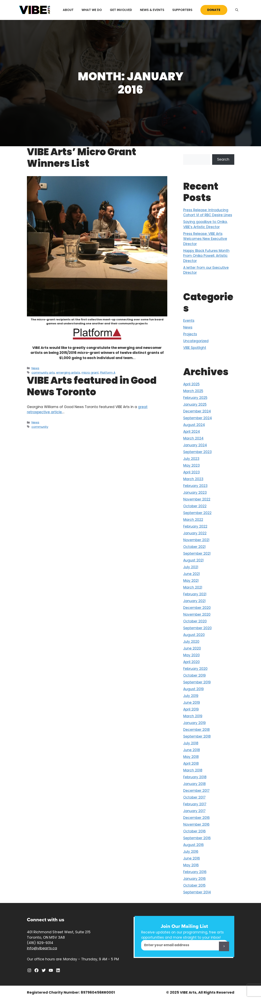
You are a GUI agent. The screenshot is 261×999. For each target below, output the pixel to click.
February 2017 (194, 804)
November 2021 (196, 540)
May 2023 (191, 465)
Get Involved (121, 10)
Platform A (107, 373)
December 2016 (196, 817)
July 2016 (190, 851)
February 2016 (195, 871)
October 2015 (194, 885)
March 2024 (193, 438)
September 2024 (197, 418)
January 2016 (194, 878)
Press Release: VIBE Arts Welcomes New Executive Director (205, 238)
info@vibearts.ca (42, 948)
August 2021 (193, 560)
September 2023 (197, 451)
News (35, 368)
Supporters (182, 10)
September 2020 (197, 628)
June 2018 (191, 750)
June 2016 (191, 858)
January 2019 (194, 722)
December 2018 (196, 729)
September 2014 (197, 892)
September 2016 (197, 838)
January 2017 (194, 811)
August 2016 (193, 844)
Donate (213, 10)
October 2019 (194, 675)
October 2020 (195, 621)
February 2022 (195, 526)
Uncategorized (196, 341)
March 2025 (193, 391)
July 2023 (191, 458)
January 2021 (194, 601)
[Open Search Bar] (236, 10)
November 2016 (196, 824)
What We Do (92, 10)
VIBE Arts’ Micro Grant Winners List (81, 157)
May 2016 (191, 865)
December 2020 (197, 607)
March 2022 (193, 519)
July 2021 (190, 567)
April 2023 (191, 472)
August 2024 (194, 424)
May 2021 (191, 580)
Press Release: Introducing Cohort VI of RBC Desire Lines (207, 213)
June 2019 (191, 702)
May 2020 (191, 655)
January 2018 (194, 783)
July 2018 (190, 743)
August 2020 (194, 634)
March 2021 (192, 587)
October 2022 (195, 506)
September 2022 (197, 512)
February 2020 (195, 668)
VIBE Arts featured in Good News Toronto (92, 386)
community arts (43, 373)
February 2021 (194, 594)
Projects (190, 334)
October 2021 (194, 546)
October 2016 (194, 831)
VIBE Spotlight (194, 347)
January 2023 (195, 492)
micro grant (90, 373)
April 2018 (191, 763)
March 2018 (192, 770)
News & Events (152, 10)
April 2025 (191, 384)
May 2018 (191, 756)
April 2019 (191, 709)
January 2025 (195, 404)
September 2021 (197, 553)
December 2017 (196, 790)
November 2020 (197, 614)
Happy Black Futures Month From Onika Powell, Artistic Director (206, 255)
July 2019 (190, 695)
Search (223, 159)
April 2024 (191, 431)
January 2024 (195, 445)
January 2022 (195, 533)
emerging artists (68, 373)
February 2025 (195, 397)
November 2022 (196, 499)
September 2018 (197, 736)
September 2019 (197, 682)
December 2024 (197, 411)
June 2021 (191, 573)
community (40, 427)
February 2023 (195, 485)
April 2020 (191, 661)
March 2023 (193, 479)
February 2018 (195, 777)
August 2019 (193, 689)
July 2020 (191, 641)
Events (188, 320)
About (68, 10)
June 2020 (192, 648)
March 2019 (192, 716)
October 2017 (194, 797)
